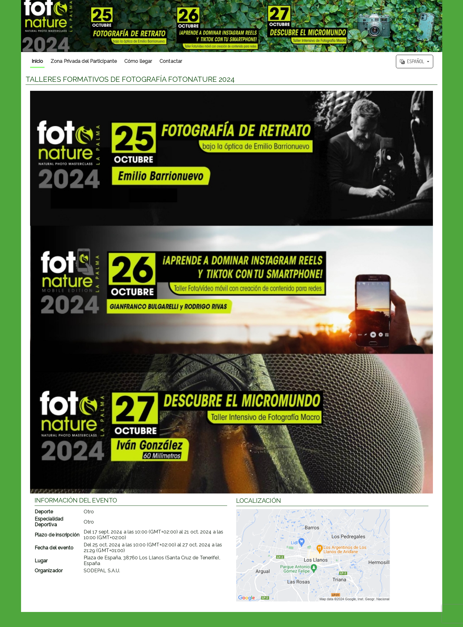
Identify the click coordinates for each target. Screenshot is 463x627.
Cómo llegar (138, 61)
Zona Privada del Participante (84, 61)
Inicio (37, 61)
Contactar (170, 61)
